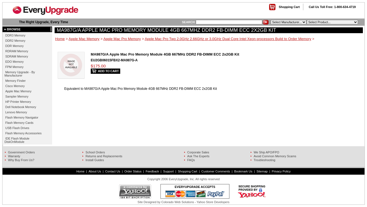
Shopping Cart (289, 7)
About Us (95, 171)
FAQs (191, 160)
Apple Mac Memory (18, 91)
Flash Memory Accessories (23, 133)
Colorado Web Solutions (177, 202)
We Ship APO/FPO (266, 152)
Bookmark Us (243, 171)
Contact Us (112, 171)
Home (60, 39)
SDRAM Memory (16, 56)
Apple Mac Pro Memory (122, 39)
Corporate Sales (198, 152)
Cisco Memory (15, 86)
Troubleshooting (264, 160)
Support (168, 171)
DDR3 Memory (15, 35)
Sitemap (261, 171)
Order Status (132, 171)
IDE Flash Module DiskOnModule (16, 140)
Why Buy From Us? (21, 160)
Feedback (152, 171)
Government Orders (21, 152)
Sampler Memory (16, 96)
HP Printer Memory (18, 101)
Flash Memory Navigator (21, 117)
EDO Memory (14, 61)
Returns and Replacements (103, 156)
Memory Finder (15, 80)
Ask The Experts (198, 156)
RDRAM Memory (16, 51)
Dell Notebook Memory (20, 107)
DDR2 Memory (15, 40)
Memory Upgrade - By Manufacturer (19, 73)
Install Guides (94, 160)
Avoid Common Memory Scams (275, 156)
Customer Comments (215, 171)
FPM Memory (14, 67)
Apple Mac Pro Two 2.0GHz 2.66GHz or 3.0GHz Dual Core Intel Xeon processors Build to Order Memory (228, 39)
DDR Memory (14, 46)
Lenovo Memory (16, 112)
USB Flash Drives (17, 128)
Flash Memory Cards (19, 122)
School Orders (95, 152)
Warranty (14, 156)
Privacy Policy (281, 171)
